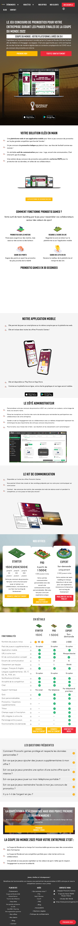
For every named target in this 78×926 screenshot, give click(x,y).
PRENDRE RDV (22, 53)
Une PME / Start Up (13, 909)
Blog (5, 9)
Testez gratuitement (56, 53)
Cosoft (39, 899)
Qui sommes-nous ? (39, 891)
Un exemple (68, 5)
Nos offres (42, 4)
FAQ (39, 901)
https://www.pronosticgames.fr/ (67, 902)
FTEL (39, 894)
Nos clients (54, 4)
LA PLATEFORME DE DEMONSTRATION (39, 199)
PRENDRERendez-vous (39, 828)
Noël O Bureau (39, 896)
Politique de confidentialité (39, 914)
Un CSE (13, 906)
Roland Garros (13, 896)
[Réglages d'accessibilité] (64, 9)
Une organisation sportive (13, 911)
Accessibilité (39, 908)
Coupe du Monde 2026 (13, 894)
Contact (13, 9)
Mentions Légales (39, 911)
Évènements (12, 4)
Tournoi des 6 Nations (13, 899)
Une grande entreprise (13, 904)
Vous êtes (28, 4)
